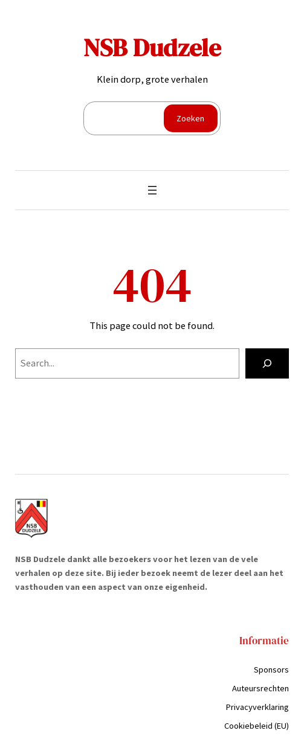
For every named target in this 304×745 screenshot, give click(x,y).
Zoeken (190, 118)
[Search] (267, 363)
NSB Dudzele (152, 47)
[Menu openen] (152, 190)
